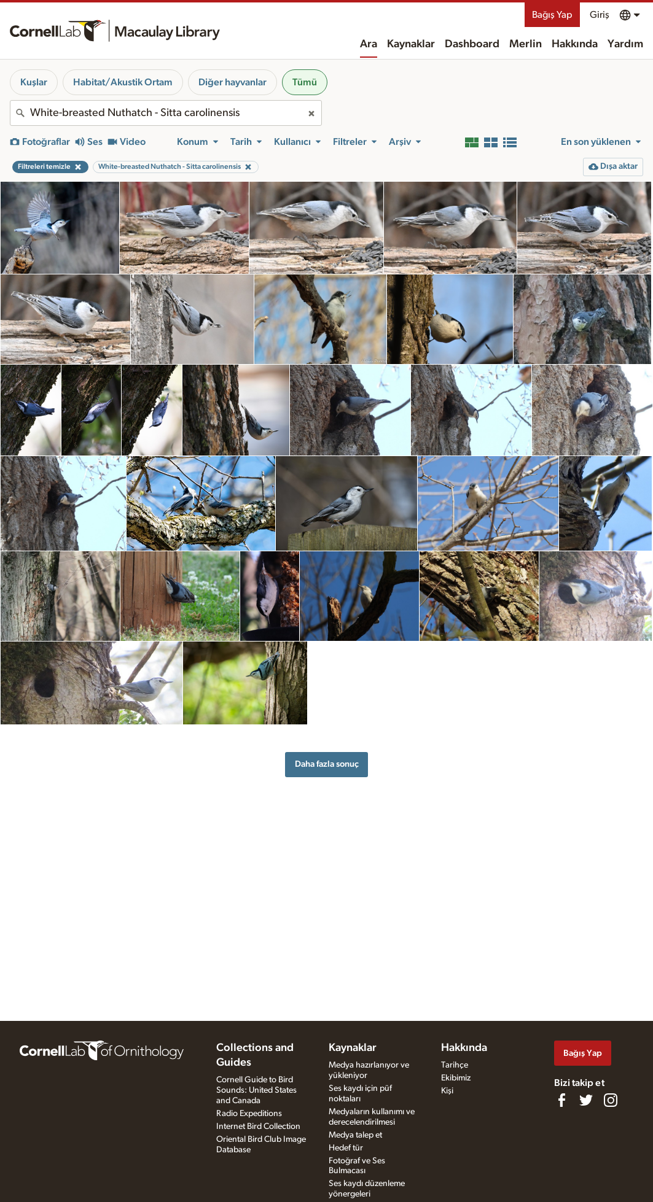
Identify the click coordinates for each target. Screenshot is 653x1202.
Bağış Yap (552, 15)
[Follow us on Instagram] (610, 1100)
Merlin (525, 44)
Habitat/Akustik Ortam (123, 82)
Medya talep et (355, 1135)
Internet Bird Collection (258, 1126)
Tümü (304, 82)
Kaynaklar (411, 44)
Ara (368, 44)
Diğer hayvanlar (232, 82)
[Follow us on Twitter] (586, 1100)
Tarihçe (454, 1065)
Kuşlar (33, 82)
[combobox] (166, 113)
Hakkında (575, 44)
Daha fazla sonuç (327, 764)
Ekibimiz (456, 1078)
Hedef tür (346, 1148)
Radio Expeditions (249, 1113)
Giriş (599, 15)
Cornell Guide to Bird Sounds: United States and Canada (256, 1090)
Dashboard (472, 44)
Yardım (625, 44)
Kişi (447, 1091)
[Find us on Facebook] (561, 1100)
